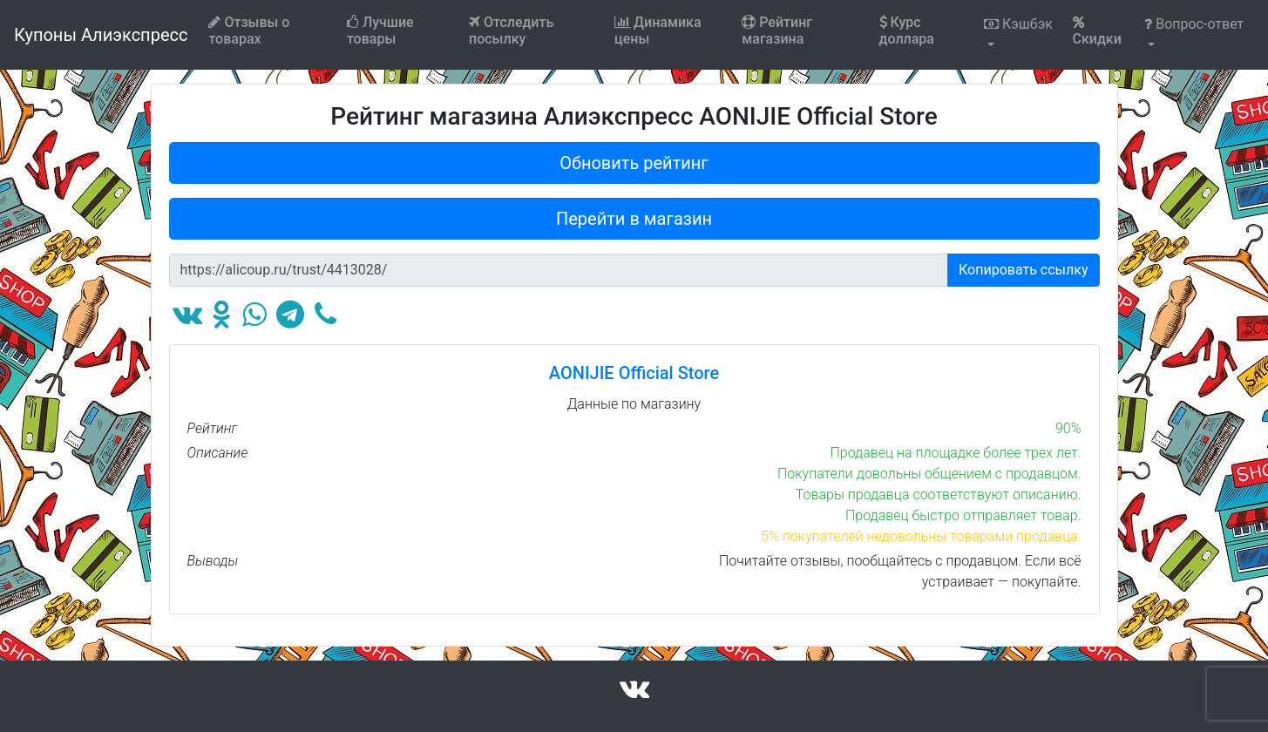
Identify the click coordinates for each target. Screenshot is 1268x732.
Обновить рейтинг (634, 162)
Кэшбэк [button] (1018, 24)
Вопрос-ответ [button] (1194, 24)
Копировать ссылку (1023, 269)
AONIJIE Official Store (634, 373)
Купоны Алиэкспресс (100, 34)
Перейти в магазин (634, 218)
